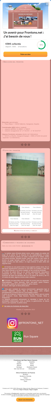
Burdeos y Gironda (25, 376)
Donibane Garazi (32, 367)
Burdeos (25, 374)
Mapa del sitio (26, 388)
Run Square (25, 336)
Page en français (23, 389)
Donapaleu (32, 369)
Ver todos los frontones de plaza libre (16, 306)
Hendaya (19, 367)
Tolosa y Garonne (25, 379)
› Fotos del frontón (11, 150)
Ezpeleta (32, 362)
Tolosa (25, 378)
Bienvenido (19, 388)
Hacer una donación (25, 400)
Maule (32, 365)
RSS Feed (16, 389)
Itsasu (32, 363)
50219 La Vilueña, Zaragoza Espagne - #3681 (20, 136)
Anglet (19, 362)
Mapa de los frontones (36, 388)
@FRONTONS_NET (25, 322)
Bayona (19, 363)
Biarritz (19, 365)
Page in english (33, 389)
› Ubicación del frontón (12, 62)
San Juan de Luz (19, 369)
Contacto (45, 388)
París (25, 381)
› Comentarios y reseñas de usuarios (18, 242)
